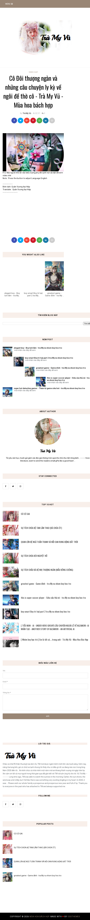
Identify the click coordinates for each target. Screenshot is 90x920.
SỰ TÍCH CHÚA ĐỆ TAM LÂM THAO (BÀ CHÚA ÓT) (35, 847)
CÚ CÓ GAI (18, 834)
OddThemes (74, 916)
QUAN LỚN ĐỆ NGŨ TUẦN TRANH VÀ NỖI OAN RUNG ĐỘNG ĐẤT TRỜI (42, 861)
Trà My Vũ (27, 113)
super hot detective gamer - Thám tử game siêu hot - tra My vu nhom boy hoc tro (49, 388)
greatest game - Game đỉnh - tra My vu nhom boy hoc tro (61, 368)
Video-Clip (33, 72)
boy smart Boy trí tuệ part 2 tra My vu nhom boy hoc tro (49, 358)
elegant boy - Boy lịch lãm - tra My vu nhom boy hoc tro (38, 348)
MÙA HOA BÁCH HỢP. (40, 916)
